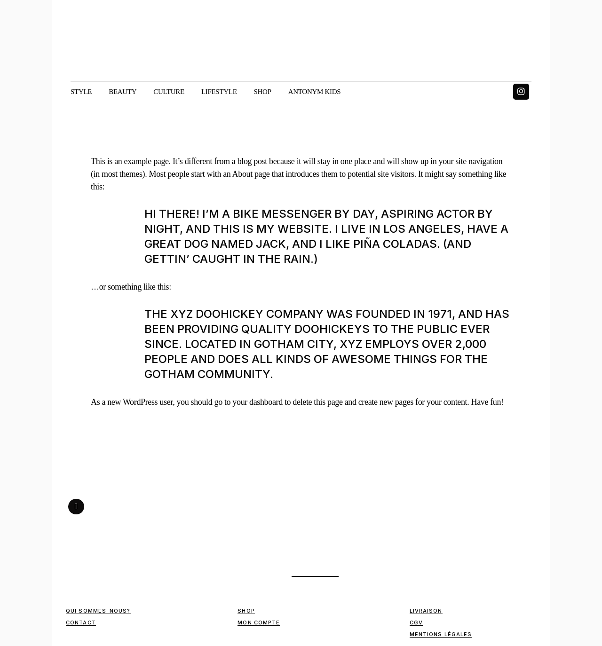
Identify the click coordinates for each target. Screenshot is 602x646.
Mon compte (259, 622)
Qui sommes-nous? (98, 610)
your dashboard (257, 402)
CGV (416, 622)
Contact (81, 622)
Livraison (426, 610)
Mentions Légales (441, 634)
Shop (246, 610)
